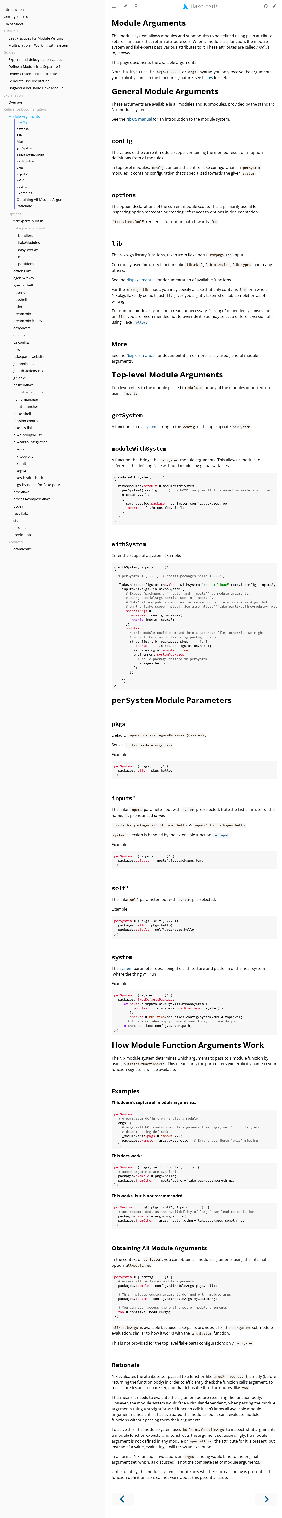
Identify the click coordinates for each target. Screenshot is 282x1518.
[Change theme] (125, 6)
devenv (19, 292)
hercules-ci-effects (28, 392)
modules (25, 256)
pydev (18, 506)
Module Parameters (172, 700)
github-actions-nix (28, 370)
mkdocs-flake (23, 427)
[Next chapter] (266, 1499)
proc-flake (21, 492)
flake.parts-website (28, 356)
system (151, 426)
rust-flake (21, 513)
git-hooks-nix (23, 363)
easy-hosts (22, 328)
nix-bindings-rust (27, 435)
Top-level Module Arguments (167, 374)
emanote (20, 335)
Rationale (24, 206)
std (15, 520)
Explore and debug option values (35, 59)
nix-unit (19, 463)
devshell (20, 299)
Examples (24, 193)
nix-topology (23, 456)
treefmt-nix (22, 534)
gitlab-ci (19, 378)
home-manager (25, 399)
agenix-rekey (23, 278)
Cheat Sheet (13, 24)
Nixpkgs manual (140, 280)
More (21, 141)
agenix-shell (23, 285)
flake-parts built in (28, 221)
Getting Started (16, 16)
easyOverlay (28, 249)
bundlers (25, 235)
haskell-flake (23, 385)
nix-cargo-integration (30, 442)
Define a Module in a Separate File (36, 66)
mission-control (26, 420)
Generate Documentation (29, 81)
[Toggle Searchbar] (136, 6)
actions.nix (22, 271)
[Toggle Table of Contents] (114, 6)
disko (17, 306)
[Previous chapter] (123, 1499)
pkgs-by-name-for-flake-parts (37, 484)
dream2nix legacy (27, 320)
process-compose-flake (32, 499)
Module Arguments (24, 116)
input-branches (26, 406)
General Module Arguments (165, 91)
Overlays (16, 102)
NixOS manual (139, 119)
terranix (19, 527)
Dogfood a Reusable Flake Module (36, 88)
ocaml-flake (22, 549)
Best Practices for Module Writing (36, 38)
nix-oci (18, 449)
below (207, 77)
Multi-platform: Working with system (38, 45)
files (16, 349)
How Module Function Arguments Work (188, 1045)
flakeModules (29, 242)
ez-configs (21, 342)
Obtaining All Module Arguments (43, 199)
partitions (26, 263)
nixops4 (19, 470)
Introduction (14, 9)
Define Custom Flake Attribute (33, 74)
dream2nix (22, 313)
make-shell (22, 413)
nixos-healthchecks (28, 477)
